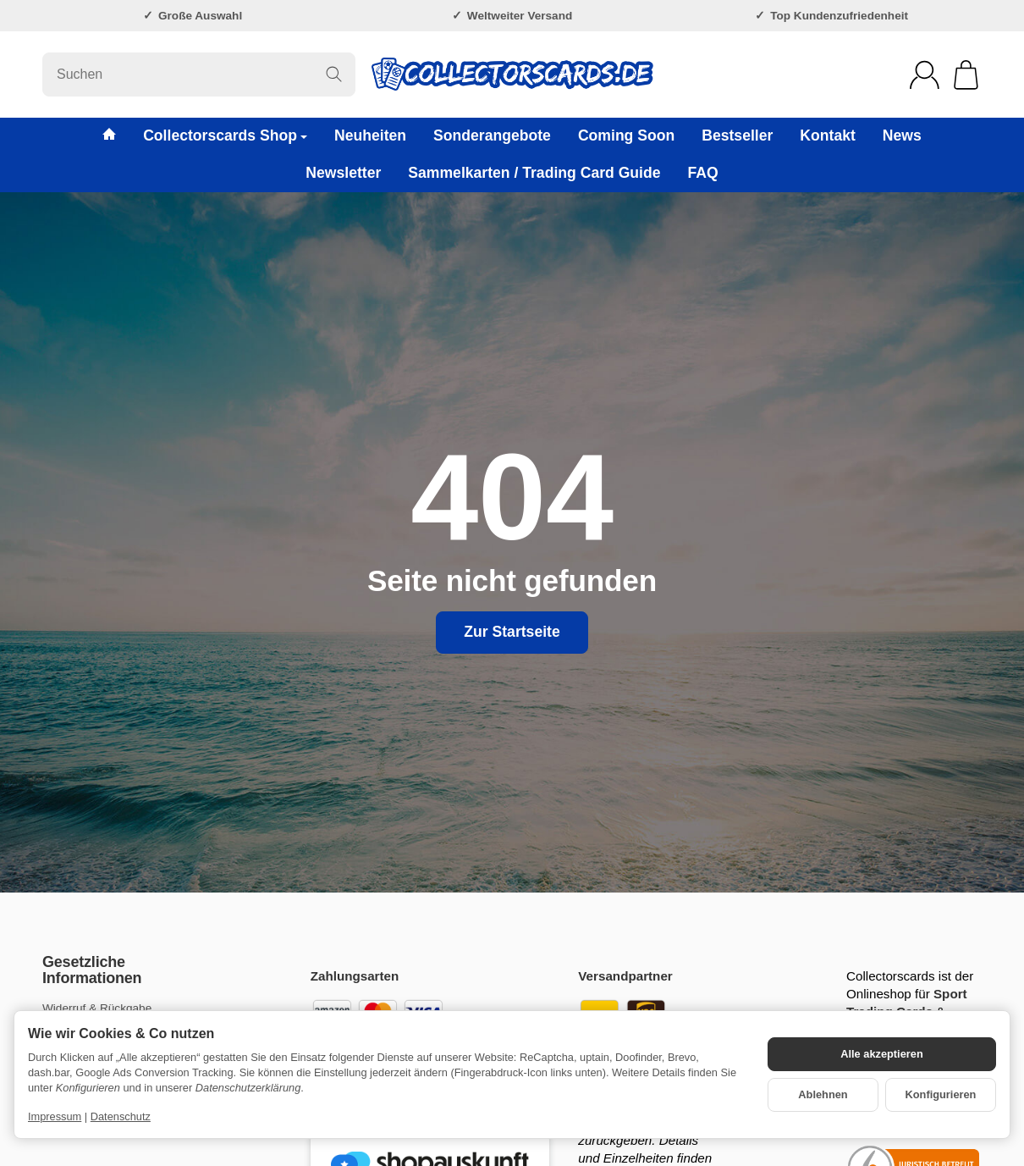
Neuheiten (370, 135)
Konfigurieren (941, 1094)
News (902, 135)
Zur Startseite (511, 631)
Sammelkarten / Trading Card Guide (534, 172)
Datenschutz (121, 1116)
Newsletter (343, 172)
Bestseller (737, 135)
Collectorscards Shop (225, 135)
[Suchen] (198, 74)
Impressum (54, 1116)
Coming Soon (626, 135)
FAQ (703, 172)
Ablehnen (822, 1094)
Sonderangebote (492, 135)
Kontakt (828, 135)
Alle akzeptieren (881, 1053)
